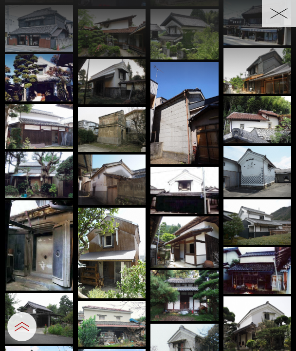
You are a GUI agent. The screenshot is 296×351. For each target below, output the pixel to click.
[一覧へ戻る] (279, 13)
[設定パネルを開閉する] (22, 326)
